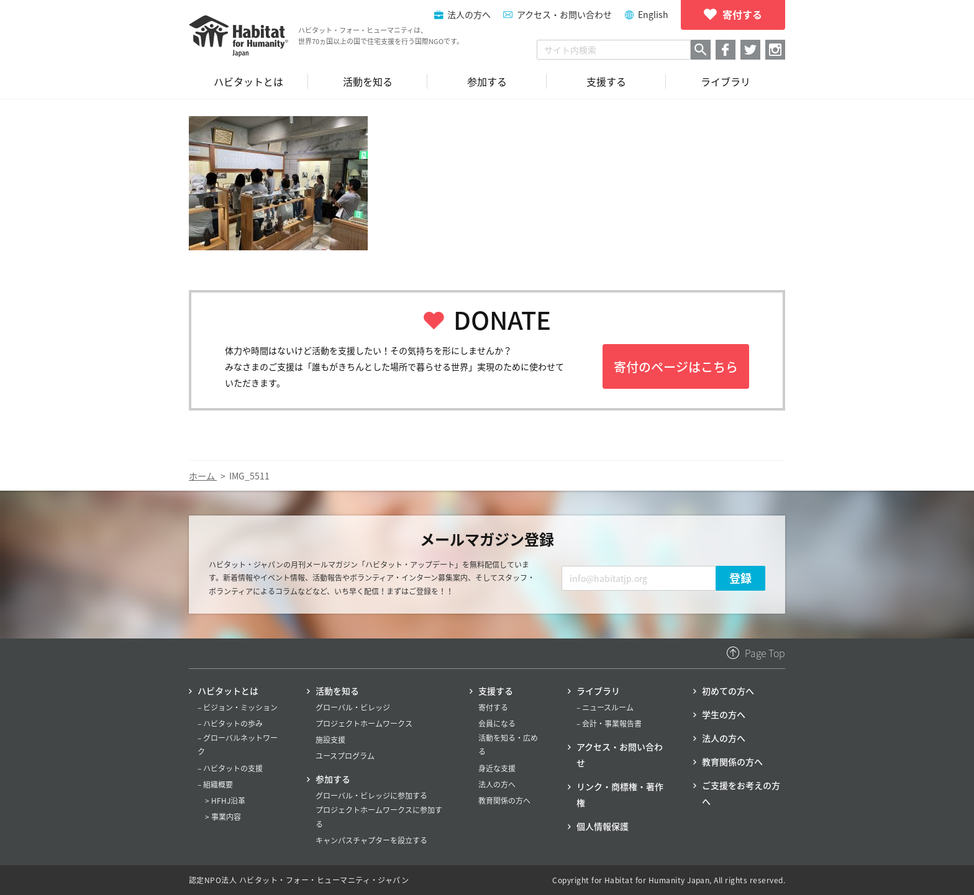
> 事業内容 (223, 816)
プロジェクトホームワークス (364, 723)
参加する (333, 779)
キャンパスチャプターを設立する (371, 840)
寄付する (493, 707)
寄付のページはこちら (676, 367)
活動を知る (337, 690)
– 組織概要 (215, 784)
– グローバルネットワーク (238, 744)
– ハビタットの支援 (230, 768)
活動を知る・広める (508, 744)
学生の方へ (723, 714)
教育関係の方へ (504, 800)
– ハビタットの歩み (230, 723)
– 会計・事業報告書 (609, 723)
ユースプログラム (345, 755)
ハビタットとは (228, 690)
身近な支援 (497, 768)
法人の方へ (497, 784)
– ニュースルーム (605, 707)
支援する (495, 690)
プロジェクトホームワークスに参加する (379, 816)
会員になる (497, 723)
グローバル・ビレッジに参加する (371, 795)
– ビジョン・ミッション (238, 707)
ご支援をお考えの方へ (741, 793)
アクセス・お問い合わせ (564, 14)
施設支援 (330, 739)
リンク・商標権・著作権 (619, 794)
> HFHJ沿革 (225, 800)
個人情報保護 (602, 826)
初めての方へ (728, 690)
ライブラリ (598, 690)
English (653, 14)
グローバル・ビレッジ (353, 707)
